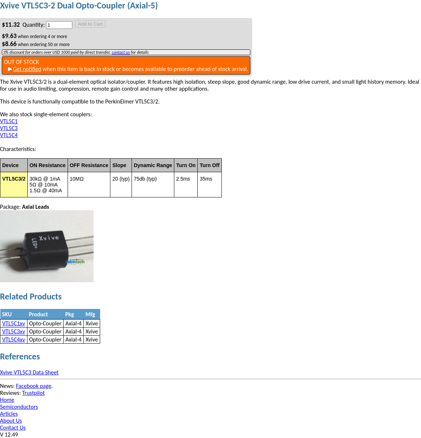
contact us (121, 52)
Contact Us (13, 427)
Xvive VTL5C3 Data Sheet (29, 372)
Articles (9, 413)
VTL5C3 (9, 128)
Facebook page (34, 385)
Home (7, 399)
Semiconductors (19, 406)
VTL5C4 (9, 135)
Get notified (27, 68)
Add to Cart (90, 24)
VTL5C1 (9, 121)
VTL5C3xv (13, 331)
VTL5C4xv (13, 339)
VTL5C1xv (13, 323)
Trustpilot (33, 392)
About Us (11, 420)
